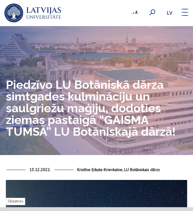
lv (169, 13)
